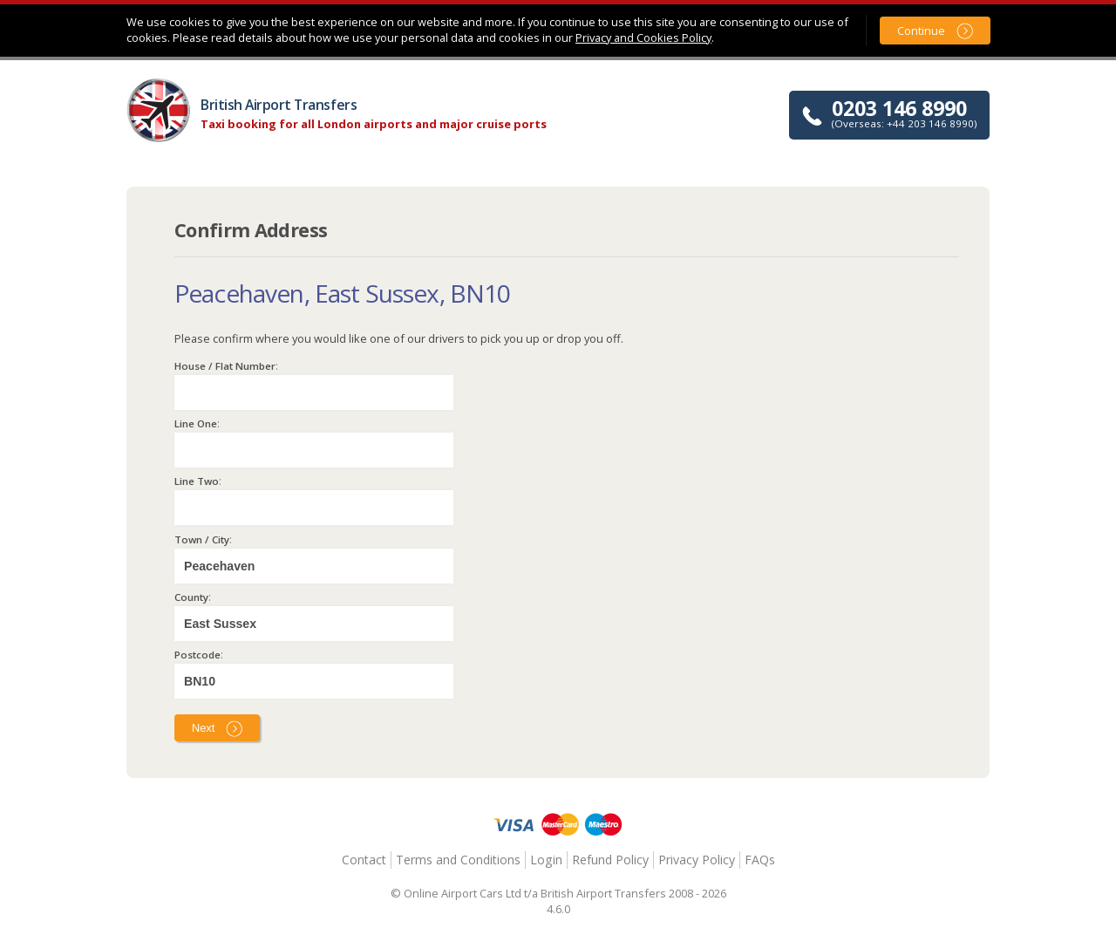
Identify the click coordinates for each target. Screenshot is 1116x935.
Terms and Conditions (458, 859)
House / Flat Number (225, 365)
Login (546, 859)
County (191, 597)
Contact (364, 859)
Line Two (196, 481)
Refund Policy (610, 859)
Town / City (201, 539)
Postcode (197, 654)
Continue (921, 30)
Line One (195, 423)
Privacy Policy (696, 859)
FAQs (760, 859)
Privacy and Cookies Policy (643, 37)
